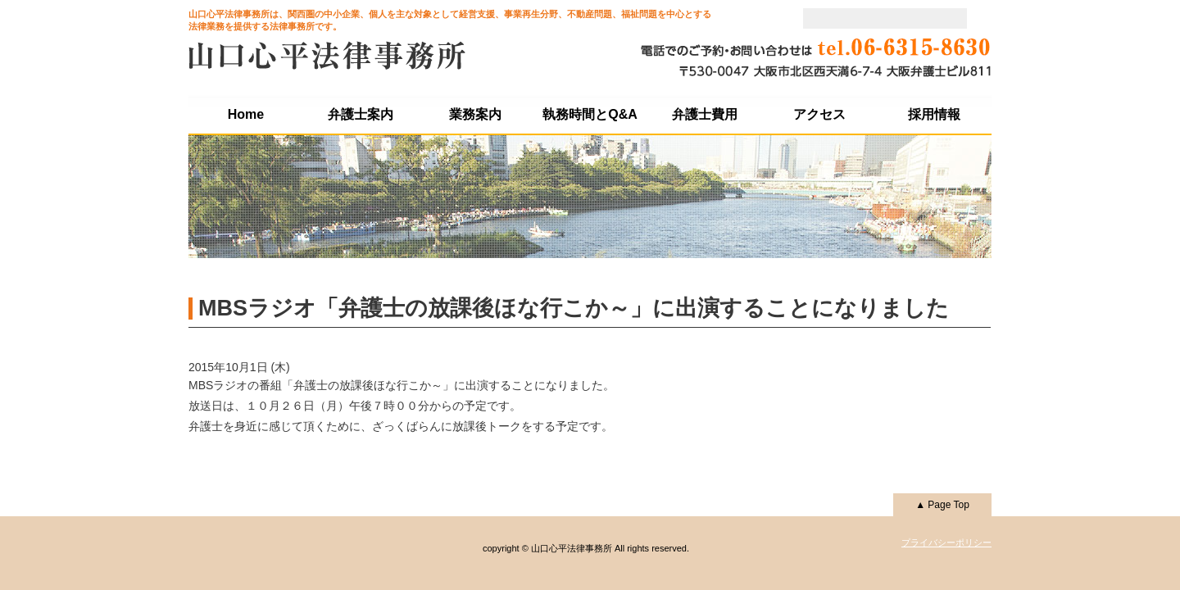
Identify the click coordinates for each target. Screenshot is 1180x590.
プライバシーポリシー (946, 542)
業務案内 (475, 114)
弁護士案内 (360, 114)
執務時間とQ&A (590, 114)
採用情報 (934, 114)
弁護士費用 (705, 114)
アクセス (819, 114)
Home (246, 114)
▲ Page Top (942, 505)
